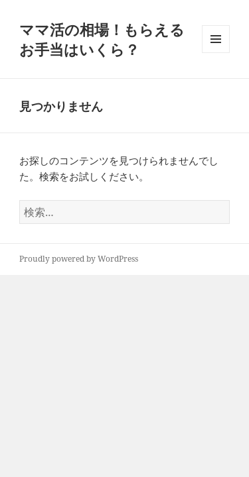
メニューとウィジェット (216, 52)
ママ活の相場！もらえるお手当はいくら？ (102, 39)
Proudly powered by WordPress (78, 258)
